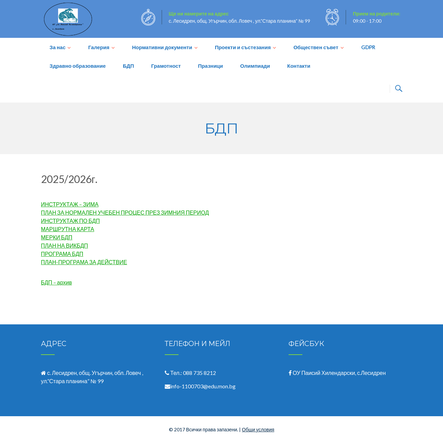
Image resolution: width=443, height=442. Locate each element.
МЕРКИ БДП (56, 237)
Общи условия (258, 429)
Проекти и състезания (243, 47)
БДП (128, 66)
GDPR (368, 47)
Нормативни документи (162, 47)
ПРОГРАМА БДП (62, 253)
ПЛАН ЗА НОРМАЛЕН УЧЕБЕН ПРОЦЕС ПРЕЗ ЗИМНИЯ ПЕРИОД (125, 212)
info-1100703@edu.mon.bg (203, 386)
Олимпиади (255, 66)
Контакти (298, 66)
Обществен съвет (315, 47)
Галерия (98, 47)
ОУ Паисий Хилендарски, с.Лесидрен (339, 372)
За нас (57, 47)
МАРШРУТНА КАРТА (67, 229)
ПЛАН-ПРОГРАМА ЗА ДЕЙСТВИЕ (84, 262)
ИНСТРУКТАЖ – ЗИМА (70, 204)
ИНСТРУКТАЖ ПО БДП (70, 220)
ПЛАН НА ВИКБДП (64, 245)
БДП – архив (56, 282)
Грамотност (166, 66)
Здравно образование (78, 66)
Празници (210, 66)
